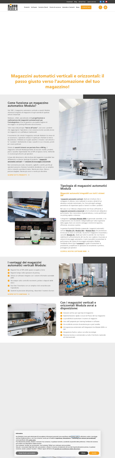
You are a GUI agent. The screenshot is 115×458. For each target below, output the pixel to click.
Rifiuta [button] (83, 453)
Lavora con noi (91, 1)
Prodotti (27, 7)
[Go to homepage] (13, 7)
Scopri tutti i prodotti (19, 174)
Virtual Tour (80, 1)
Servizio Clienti (43, 7)
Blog (73, 1)
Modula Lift (70, 229)
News (78, 7)
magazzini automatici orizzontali (72, 210)
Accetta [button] (94, 453)
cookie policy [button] (32, 440)
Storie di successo (55, 7)
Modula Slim (80, 229)
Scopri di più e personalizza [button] (27, 453)
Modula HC (80, 234)
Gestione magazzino (16, 410)
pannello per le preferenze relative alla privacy (67, 449)
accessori (86, 242)
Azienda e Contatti (68, 7)
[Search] (100, 7)
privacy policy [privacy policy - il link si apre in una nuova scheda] (75, 436)
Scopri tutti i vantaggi (19, 293)
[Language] (105, 7)
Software (34, 7)
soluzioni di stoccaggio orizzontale (39, 161)
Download (67, 1)
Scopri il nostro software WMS (74, 250)
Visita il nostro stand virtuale (22, 378)
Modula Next (92, 229)
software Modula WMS (78, 217)
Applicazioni (81, 410)
